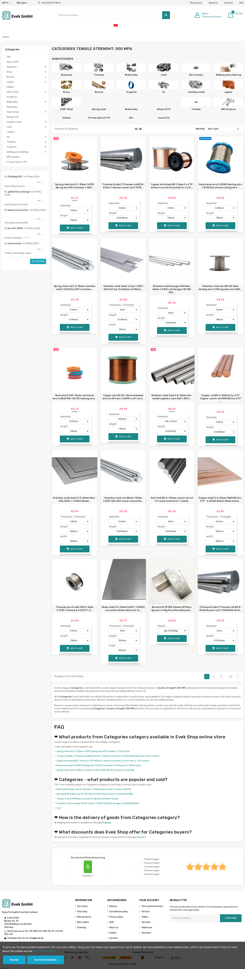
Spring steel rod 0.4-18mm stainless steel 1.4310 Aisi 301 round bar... (74, 288)
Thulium (196, 109)
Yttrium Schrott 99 (99, 118)
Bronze (99, 92)
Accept (14, 960)
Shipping (106, 822)
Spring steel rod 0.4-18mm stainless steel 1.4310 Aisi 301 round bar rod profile (95, 770)
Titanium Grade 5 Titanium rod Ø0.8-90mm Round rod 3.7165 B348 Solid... (220, 609)
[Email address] (195, 918)
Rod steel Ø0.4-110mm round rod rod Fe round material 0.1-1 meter (172, 499)
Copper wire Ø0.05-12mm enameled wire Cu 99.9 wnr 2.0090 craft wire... (123, 397)
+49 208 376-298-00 (39, 931)
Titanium (99, 75)
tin (163, 92)
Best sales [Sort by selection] (213, 129)
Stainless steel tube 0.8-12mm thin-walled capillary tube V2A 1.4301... (171, 397)
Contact (228, 3)
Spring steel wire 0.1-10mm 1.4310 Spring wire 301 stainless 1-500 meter (93, 751)
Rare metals (196, 75)
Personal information (152, 906)
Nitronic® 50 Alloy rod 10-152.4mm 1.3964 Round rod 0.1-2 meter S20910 (94, 789)
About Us (213, 3)
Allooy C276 (163, 109)
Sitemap (81, 927)
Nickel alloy (131, 75)
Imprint (113, 932)
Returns (145, 911)
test (59, 808)
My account (196, 3)
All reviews (38, 261)
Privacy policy (116, 917)
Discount (141, 837)
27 (231, 676)
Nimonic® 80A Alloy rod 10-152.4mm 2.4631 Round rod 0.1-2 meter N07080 (95, 794)
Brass (66, 92)
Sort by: (200, 129)
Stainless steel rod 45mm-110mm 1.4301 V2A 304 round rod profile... (123, 499)
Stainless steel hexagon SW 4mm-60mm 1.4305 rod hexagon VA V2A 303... (171, 289)
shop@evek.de (36, 938)
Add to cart (74, 227)
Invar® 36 (163, 118)
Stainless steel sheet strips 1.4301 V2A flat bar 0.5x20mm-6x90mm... (123, 288)
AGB (111, 922)
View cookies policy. (44, 951)
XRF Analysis (228, 109)
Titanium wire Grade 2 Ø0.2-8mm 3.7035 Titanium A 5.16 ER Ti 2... (74, 609)
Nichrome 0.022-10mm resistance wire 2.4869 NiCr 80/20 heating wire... (75, 397)
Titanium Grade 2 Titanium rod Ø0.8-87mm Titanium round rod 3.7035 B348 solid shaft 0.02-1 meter (108, 756)
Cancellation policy (118, 911)
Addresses (146, 927)
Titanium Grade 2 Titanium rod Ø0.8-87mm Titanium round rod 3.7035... (123, 186)
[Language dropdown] (23, 3)
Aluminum (66, 75)
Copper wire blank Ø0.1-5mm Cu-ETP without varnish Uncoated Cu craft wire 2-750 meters (103, 760)
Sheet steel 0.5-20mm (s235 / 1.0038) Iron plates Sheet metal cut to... (123, 609)
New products (84, 917)
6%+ (131, 118)
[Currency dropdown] (6, 3)
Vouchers (146, 932)
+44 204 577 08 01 (49, 3)
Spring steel (99, 109)
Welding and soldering (228, 75)
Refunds (145, 922)
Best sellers (83, 922)
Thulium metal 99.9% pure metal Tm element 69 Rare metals (87, 798)
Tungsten (131, 92)
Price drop (82, 911)
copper (228, 92)
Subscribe (231, 918)
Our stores (82, 906)
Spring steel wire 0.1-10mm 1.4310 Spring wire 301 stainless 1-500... (74, 186)
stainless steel (196, 92)
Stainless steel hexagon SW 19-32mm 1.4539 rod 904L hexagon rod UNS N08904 (98, 803)
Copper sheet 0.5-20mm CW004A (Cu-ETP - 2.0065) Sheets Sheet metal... (220, 499)
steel (163, 75)
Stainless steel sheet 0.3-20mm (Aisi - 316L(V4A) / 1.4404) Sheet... (74, 499)
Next (237, 676)
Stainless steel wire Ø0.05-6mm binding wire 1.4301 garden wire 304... (220, 288)
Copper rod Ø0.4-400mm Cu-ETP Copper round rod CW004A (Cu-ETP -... (220, 398)
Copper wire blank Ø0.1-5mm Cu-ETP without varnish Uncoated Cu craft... (172, 186)
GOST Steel (66, 109)
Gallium (66, 118)
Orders (144, 917)
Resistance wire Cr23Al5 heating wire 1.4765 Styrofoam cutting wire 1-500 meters (99, 765)
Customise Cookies (45, 960)
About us (113, 927)
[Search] (113, 15)
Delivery (113, 906)
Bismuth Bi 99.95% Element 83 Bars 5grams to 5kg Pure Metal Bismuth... (171, 609)
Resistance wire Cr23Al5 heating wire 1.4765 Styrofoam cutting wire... (220, 186)
